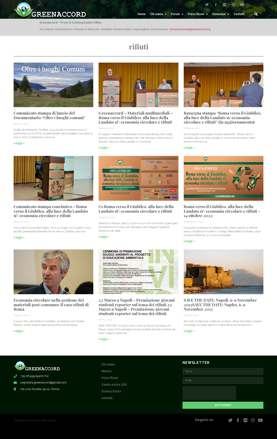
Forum (177, 14)
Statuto (107, 371)
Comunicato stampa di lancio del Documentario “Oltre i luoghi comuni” (50, 115)
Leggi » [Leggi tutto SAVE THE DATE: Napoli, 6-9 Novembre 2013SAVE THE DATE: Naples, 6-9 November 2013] (189, 331)
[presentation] (209, 393)
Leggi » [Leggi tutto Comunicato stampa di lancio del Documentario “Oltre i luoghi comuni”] (19, 143)
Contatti (239, 14)
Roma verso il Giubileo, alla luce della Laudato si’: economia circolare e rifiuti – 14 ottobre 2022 (222, 211)
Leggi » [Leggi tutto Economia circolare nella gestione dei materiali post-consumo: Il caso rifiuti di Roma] (19, 331)
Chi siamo (158, 14)
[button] (256, 14)
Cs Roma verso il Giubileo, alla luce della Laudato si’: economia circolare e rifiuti (136, 209)
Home (142, 14)
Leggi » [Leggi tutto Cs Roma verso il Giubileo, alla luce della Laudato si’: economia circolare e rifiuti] (104, 236)
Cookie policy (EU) (114, 384)
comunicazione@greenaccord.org (189, 29)
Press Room (198, 14)
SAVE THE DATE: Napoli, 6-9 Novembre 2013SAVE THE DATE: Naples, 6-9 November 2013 (220, 304)
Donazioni (220, 14)
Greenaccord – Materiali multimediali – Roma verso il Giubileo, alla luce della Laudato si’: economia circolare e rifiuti (136, 117)
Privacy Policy (111, 391)
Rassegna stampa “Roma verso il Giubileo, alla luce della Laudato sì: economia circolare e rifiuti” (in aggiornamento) (222, 117)
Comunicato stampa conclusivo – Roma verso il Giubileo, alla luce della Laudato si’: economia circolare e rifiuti (51, 211)
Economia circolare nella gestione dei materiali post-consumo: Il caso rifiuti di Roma (51, 304)
